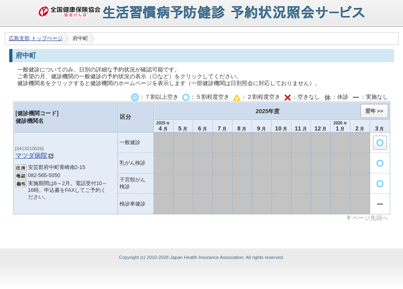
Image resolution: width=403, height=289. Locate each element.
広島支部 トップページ (36, 38)
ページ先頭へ (370, 217)
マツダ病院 (31, 155)
